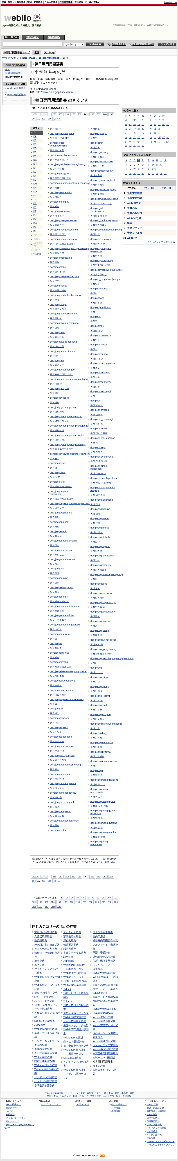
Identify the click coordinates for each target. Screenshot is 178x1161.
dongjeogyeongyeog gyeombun (101, 250)
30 (72, 897)
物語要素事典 (70, 944)
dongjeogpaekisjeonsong (63, 341)
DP (35, 195)
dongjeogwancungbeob (102, 180)
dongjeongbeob (98, 583)
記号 (154, 169)
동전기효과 (96, 747)
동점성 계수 (96, 358)
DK (35, 176)
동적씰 (53, 704)
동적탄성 (54, 769)
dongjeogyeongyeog (101, 239)
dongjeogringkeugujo (61, 512)
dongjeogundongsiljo (101, 161)
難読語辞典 (40, 940)
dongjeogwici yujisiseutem (97, 209)
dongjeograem (58, 472)
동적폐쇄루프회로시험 (61, 449)
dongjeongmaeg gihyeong (104, 779)
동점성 (93, 349)
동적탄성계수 (57, 788)
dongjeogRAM (57, 481)
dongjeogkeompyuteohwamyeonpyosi (70, 183)
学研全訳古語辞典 (44, 1085)
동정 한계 (95, 504)
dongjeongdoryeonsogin (103, 602)
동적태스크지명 (58, 760)
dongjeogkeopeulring (61, 192)
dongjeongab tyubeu (101, 537)
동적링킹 (54, 517)
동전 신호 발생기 (99, 461)
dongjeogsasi (57, 568)
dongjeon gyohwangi (101, 419)
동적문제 (54, 299)
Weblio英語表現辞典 (104, 1021)
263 (98, 114)
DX (35, 227)
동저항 (93, 293)
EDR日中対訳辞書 (44, 1061)
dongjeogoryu (57, 332)
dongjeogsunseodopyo (62, 746)
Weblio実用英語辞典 (74, 985)
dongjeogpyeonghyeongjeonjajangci (69, 425)
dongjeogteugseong (60, 811)
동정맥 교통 (96, 818)
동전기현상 (96, 737)
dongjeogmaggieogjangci (63, 239)
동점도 (93, 321)
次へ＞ (57, 118)
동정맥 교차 (96, 796)
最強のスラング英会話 (76, 1025)
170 (65, 902)
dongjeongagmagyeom (102, 555)
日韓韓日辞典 (65, 2)
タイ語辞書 (99, 1065)
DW (35, 223)
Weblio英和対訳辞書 (104, 1041)
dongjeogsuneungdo (61, 736)
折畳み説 (132, 208)
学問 (132, 1093)
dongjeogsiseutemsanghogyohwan (68, 671)
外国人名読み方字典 (45, 948)
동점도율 (95, 340)
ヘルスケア (65, 1096)
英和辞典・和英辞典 (156, 1111)
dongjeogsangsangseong (63, 540)
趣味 (75, 1096)
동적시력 (54, 657)
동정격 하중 (96, 644)
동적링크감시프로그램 (61, 498)
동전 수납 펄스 (98, 473)
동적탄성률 (56, 797)
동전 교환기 (96, 414)
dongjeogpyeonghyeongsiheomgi (67, 444)
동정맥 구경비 (97, 784)
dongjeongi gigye (99, 677)
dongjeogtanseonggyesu (63, 792)
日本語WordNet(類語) (105, 972)
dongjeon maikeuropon (102, 438)
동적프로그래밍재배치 (61, 374)
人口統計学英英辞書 (45, 1053)
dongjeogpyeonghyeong (63, 407)
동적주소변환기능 (59, 159)
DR (35, 203)
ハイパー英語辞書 (44, 1000)
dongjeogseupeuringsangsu (65, 624)
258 (67, 114)
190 (78, 902)
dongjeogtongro (98, 133)
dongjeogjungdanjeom (62, 133)
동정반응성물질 (98, 569)
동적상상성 (56, 536)
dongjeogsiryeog (59, 662)
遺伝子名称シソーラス (76, 1013)
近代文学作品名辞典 (104, 956)
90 (103, 897)
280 (46, 906)
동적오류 (54, 327)
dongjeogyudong (99, 288)
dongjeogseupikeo (60, 634)
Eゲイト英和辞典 (44, 996)
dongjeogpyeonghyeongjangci (66, 416)
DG (35, 160)
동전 (92, 396)
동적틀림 (54, 825)
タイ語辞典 (152, 1131)
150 (53, 902)
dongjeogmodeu (58, 285)
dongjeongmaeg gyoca (102, 801)
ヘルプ (9, 1111)
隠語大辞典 (69, 948)
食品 (99, 1096)
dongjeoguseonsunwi (101, 170)
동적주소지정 (57, 169)
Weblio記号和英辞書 (45, 1028)
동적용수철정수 (98, 274)
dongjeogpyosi (58, 463)
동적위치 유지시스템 (101, 203)
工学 (111, 1093)
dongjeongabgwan (100, 546)
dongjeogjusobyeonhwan (63, 155)
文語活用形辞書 (43, 936)
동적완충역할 (97, 194)
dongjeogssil (57, 708)
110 (115, 897)
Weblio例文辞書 (43, 1057)
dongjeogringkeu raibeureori (59, 492)
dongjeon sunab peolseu (103, 478)
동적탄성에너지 (58, 778)
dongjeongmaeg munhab (103, 832)
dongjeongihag (98, 733)
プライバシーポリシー (17, 1118)
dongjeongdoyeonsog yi (103, 611)
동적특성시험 (57, 816)
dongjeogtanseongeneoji (63, 783)
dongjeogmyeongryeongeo (64, 323)
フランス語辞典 (154, 1124)
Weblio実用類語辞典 (74, 972)
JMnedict (39, 1025)
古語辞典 (78, 2)
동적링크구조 (57, 508)
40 (77, 897)
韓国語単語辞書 (72, 1057)
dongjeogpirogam (59, 388)
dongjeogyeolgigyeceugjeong (106, 229)
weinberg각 (134, 218)
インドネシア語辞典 (156, 1128)
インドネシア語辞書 (45, 1077)
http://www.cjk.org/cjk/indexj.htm (54, 92)
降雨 (129, 222)
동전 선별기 (96, 452)
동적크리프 (56, 197)
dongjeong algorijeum (102, 499)
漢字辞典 (98, 968)
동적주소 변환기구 (59, 138)
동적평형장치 (57, 411)
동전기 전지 (96, 681)
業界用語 (59, 1093)
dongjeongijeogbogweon (103, 761)
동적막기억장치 (58, 234)
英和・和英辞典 (34, 2)
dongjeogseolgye (59, 578)
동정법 (93, 579)
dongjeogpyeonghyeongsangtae (67, 435)
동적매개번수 (57, 215)
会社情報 (115, 1108)
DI (34, 168)
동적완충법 (96, 175)
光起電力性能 (134, 193)
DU (35, 215)
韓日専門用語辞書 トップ (16, 52)
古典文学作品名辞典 (74, 952)
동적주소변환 (57, 150)
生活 (55, 1096)
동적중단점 (56, 128)
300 (49, 118)
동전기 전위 (96, 691)
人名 (105, 1096)
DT (34, 211)
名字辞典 (39, 964)
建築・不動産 (121, 1093)
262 (92, 114)
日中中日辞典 (50, 2)
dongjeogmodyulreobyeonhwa (66, 295)
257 (60, 114)
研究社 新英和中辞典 (46, 992)
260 (79, 114)
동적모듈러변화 (58, 290)
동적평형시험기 (58, 439)
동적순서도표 (57, 741)
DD (35, 148)
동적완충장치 (97, 184)
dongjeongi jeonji (99, 686)
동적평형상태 (57, 430)
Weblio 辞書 (9, 58)
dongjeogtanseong (60, 774)
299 (43, 118)
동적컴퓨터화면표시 (60, 178)
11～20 (149, 188)
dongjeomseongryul (100, 382)
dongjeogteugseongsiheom (64, 820)
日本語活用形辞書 (103, 932)
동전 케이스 (96, 424)
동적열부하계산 (98, 215)
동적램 (53, 467)
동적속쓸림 (56, 685)
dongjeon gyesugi (99, 410)
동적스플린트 (57, 610)
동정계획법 (96, 635)
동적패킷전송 (57, 337)
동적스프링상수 (58, 620)
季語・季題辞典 (101, 952)
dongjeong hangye (100, 509)
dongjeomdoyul (98, 344)
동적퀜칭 (54, 206)
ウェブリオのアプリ (50, 1104)
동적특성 (54, 806)
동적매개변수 (57, 225)
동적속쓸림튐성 (58, 694)
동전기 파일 (96, 700)
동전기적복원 (97, 756)
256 (54, 114)
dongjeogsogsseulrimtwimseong (67, 699)
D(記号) (37, 253)
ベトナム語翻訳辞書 (45, 1081)
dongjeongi (96, 667)
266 (34, 118)
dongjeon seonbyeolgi (102, 456)
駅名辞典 (68, 956)
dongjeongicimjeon (100, 714)
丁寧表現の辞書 (72, 936)
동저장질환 (96, 302)
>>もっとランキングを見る (161, 242)
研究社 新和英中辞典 (75, 981)
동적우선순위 (97, 166)
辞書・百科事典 (123, 1096)
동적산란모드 (57, 554)
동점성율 (95, 386)
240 (109, 902)
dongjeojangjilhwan (100, 307)
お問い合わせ (82, 1104)
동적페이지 (56, 355)
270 (40, 906)
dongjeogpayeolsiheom (62, 351)
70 (93, 897)
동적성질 (54, 592)
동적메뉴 (54, 262)
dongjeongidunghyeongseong (106, 723)
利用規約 (10, 1114)
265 (111, 114)
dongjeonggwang (99, 630)
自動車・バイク (94, 1093)
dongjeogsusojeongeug (62, 755)
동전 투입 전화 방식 (100, 482)
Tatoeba (68, 1001)
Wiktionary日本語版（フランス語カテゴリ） (74, 1073)
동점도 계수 (96, 330)
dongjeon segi (97, 447)
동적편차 (54, 393)
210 (90, 902)
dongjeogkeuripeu (59, 201)
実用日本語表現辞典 (45, 932)
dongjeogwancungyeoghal (104, 198)
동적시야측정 (57, 676)
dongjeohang (97, 298)
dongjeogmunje (58, 304)
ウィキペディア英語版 (105, 1045)
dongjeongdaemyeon (101, 593)
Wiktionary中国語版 (104, 1057)
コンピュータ (71, 1093)
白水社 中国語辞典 (73, 1041)
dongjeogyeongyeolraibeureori (106, 269)
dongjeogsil (56, 643)
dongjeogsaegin (58, 531)
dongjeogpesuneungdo (62, 369)
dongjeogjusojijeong (60, 173)
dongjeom (95, 316)
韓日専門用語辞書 (49, 58)
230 (103, 902)
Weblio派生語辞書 (103, 1017)
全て (7, 69)
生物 (92, 1096)
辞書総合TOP (170, 2)
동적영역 (95, 234)
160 (59, 902)
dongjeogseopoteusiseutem (65, 606)
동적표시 (54, 458)
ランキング (49, 52)
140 (46, 902)
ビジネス (48, 1093)
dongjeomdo (97, 326)
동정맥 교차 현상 (99, 806)
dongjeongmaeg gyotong (103, 823)
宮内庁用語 (99, 936)
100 (109, 897)
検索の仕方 (11, 1108)
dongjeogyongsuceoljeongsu (105, 279)
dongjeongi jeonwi (100, 695)
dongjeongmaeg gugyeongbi (99, 790)
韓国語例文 (32, 37)
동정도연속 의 (97, 607)
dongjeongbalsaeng (100, 565)
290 (53, 906)
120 (34, 902)
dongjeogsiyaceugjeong (62, 680)
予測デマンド (134, 228)
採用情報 (115, 1111)
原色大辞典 (69, 940)
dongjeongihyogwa (100, 752)
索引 (36, 52)
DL (34, 180)
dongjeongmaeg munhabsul (99, 843)
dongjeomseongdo (100, 372)
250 (116, 902)
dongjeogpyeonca (59, 397)
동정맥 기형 (96, 775)
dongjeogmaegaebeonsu (63, 220)
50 (82, 897)
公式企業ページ (119, 1104)
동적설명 (54, 582)
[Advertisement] (160, 20)
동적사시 (54, 564)
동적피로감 (56, 383)
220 (97, 902)
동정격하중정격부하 (100, 653)
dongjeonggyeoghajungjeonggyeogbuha (111, 658)
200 (84, 902)
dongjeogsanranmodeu (62, 559)
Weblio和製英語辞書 (74, 1017)
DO (35, 191)
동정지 (93, 765)
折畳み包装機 (134, 213)
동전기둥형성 (97, 719)
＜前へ (35, 114)
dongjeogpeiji (57, 360)
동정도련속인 (97, 597)
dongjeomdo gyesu (100, 335)
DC (35, 144)
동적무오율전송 (58, 309)
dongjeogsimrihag (59, 652)
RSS (102, 1156)
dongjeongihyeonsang (102, 742)
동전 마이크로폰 (98, 433)
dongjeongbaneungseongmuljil (106, 574)
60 (88, 897)
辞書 (4, 2)
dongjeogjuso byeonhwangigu (58, 144)
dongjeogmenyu (58, 267)
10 (62, 897)
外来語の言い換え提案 (47, 944)
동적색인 (54, 526)
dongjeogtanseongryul (62, 802)
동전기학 (95, 728)
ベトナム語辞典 (154, 1134)
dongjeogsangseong (61, 550)
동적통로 (95, 128)
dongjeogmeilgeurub (61, 257)
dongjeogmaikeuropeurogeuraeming (69, 248)
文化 (49, 1096)
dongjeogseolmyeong (61, 587)
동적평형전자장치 (59, 421)
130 (40, 902)
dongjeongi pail (98, 705)
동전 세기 (95, 442)
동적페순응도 (57, 365)
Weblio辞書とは (13, 1104)
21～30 (167, 188)
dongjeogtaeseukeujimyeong (65, 764)
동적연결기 (96, 256)
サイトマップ (12, 1121)
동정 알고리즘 (97, 495)
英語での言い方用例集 (105, 985)
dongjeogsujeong (59, 727)
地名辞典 (39, 960)
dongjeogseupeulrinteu (62, 615)
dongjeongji (96, 770)
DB (35, 140)
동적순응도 (56, 732)
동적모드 (54, 281)
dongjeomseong (99, 354)
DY (35, 231)
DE (35, 152)
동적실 (53, 638)
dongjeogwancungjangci (103, 189)
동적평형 (54, 402)
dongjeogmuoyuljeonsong (64, 313)
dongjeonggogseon (100, 621)
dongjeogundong (99, 152)
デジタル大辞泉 (72, 932)
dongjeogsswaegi (59, 718)
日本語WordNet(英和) (105, 1008)
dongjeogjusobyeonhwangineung (67, 164)
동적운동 (95, 147)
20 (67, 897)
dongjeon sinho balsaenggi (98, 467)
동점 (92, 311)
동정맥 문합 (96, 827)
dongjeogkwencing (60, 211)
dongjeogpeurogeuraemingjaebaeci (69, 379)
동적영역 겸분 (97, 243)
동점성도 (95, 368)
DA (35, 136)
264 (105, 114)
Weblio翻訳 (152, 1114)
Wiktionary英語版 (73, 1037)
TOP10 (131, 188)
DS (35, 207)
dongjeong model (99, 518)
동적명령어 (56, 318)
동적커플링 (56, 187)
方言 (112, 1096)
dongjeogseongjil (59, 596)
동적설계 (54, 573)
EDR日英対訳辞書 (44, 1020)
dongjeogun (96, 142)
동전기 (93, 663)
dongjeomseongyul (100, 391)
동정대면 (95, 588)
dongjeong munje (99, 527)
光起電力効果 (134, 198)
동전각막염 (96, 551)
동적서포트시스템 (59, 601)
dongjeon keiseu (99, 428)
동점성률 (95, 377)
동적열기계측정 (98, 225)
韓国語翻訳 (54, 37)
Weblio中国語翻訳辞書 (105, 1049)
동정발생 (95, 560)
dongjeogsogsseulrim (61, 690)
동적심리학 (56, 648)
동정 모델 (95, 513)
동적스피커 (56, 629)
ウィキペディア (101, 964)
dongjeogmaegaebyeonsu (64, 229)
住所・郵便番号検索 (104, 960)
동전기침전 (96, 709)
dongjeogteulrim (58, 830)
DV (35, 219)
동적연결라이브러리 (100, 265)
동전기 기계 (96, 672)
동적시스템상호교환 (60, 666)
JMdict (67, 989)
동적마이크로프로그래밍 (63, 243)
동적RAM (55, 477)
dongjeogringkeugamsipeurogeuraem (70, 503)
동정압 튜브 (96, 532)
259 (73, 114)
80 (98, 897)
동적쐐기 (54, 713)
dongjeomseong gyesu (102, 363)
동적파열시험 (57, 346)
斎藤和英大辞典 (43, 1048)
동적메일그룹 (57, 253)
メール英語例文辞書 (74, 1021)
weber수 (132, 237)
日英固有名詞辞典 (103, 1013)
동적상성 (54, 545)
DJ (34, 172)
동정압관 (95, 541)
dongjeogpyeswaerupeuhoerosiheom (70, 453)
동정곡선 (95, 616)
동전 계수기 (96, 405)
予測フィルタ (134, 232)
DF (34, 156)
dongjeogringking (59, 522)
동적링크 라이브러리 (61, 486)
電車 (82, 1093)
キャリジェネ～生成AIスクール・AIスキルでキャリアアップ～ (160, 1144)
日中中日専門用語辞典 (76, 1045)
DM (35, 184)
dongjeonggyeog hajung (103, 649)
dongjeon (95, 400)
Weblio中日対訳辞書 (45, 1065)
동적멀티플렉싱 (58, 271)
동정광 (93, 625)
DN (35, 188)
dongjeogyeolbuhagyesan (104, 220)
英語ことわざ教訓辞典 (105, 997)
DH (35, 164)
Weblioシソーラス (73, 977)
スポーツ (83, 1096)
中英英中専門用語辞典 (105, 1053)
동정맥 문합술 (97, 837)
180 (71, 902)
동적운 (93, 138)
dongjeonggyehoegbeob (103, 639)
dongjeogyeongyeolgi (101, 260)
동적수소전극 (57, 750)
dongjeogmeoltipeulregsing (64, 276)
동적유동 (95, 284)
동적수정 (54, 722)
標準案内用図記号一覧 (105, 940)
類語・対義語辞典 (16, 2)
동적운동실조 (97, 157)
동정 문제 (95, 523)
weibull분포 (134, 203)
